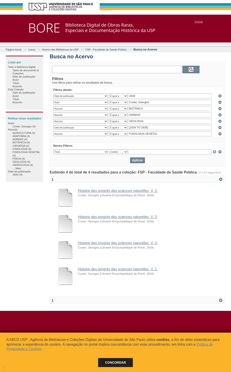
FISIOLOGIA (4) (22, 148)
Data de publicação (24, 76)
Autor (16, 79)
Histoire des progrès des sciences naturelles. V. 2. (118, 191)
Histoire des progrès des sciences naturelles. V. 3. (118, 217)
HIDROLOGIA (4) (23, 164)
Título (16, 83)
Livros (31, 49)
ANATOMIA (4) (21, 136)
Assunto (17, 86)
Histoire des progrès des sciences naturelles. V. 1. (118, 269)
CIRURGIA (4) (21, 145)
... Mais (17, 168)
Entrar (199, 21)
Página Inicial (14, 49)
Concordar (115, 362)
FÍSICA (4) (19, 158)
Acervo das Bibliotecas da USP (60, 49)
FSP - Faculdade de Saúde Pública (106, 49)
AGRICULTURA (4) (24, 132)
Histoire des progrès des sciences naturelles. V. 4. (118, 243)
